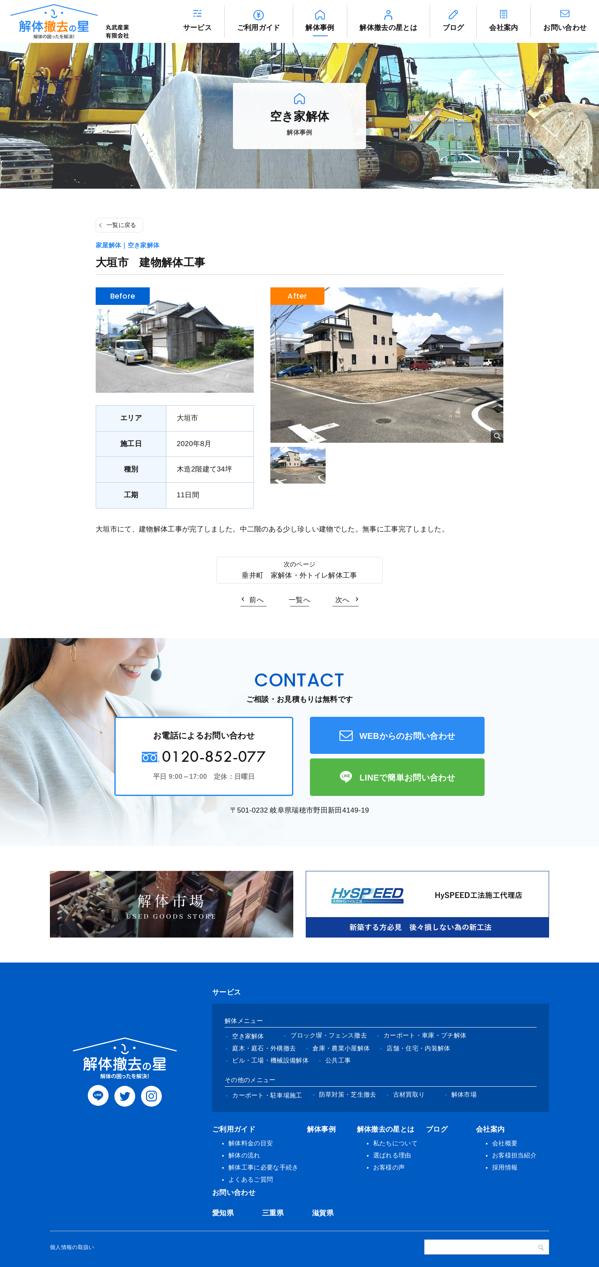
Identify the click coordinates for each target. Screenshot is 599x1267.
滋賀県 (323, 1213)
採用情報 (504, 1167)
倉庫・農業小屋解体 (341, 1048)
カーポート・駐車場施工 (267, 1095)
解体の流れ (244, 1155)
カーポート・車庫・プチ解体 (425, 1035)
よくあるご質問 (250, 1179)
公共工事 (338, 1060)
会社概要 (504, 1143)
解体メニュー (244, 1020)
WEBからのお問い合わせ (407, 736)
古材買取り (409, 1094)
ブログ (453, 28)
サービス (197, 28)
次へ (342, 600)
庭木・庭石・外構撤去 (264, 1048)
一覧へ (299, 600)
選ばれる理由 (392, 1155)
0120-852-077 (214, 756)
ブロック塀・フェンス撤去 (328, 1035)
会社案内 (503, 28)
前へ (256, 600)
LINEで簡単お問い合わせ (407, 777)
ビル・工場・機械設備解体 (270, 1060)
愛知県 (223, 1213)
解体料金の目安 (250, 1143)
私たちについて (395, 1143)
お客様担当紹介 (514, 1155)
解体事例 (319, 28)
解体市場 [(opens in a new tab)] (464, 1094)
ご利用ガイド (258, 28)
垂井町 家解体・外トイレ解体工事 (299, 575)
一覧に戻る (121, 225)
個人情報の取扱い (72, 1247)
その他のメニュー (250, 1079)
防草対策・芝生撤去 (347, 1094)
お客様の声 (389, 1167)
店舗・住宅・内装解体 (418, 1048)
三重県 (273, 1213)
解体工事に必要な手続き (263, 1167)
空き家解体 (248, 1036)
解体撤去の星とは (388, 28)
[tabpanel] (386, 365)
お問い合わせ (233, 1193)
